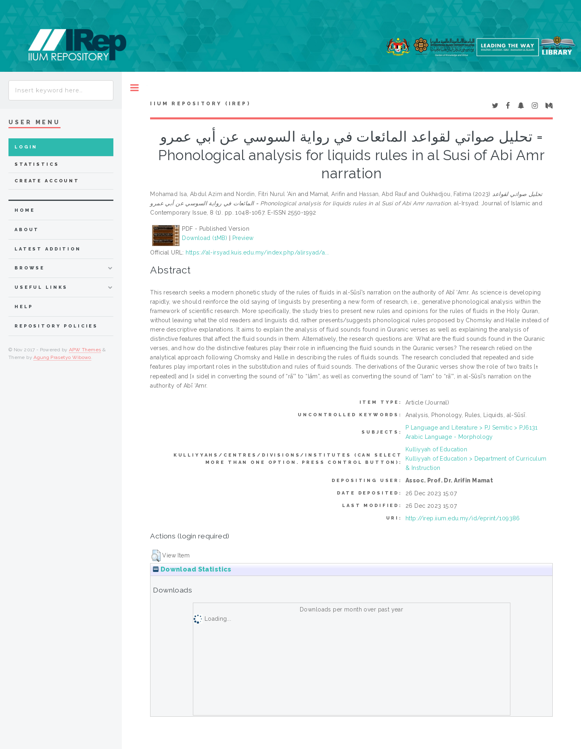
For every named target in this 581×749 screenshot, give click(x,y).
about (27, 229)
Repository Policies (56, 326)
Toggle (134, 88)
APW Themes (85, 350)
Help (24, 306)
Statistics (37, 164)
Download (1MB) (204, 238)
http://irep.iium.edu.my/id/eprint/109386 (462, 518)
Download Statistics (192, 569)
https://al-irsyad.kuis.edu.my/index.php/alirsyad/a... (257, 252)
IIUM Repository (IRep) (200, 103)
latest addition (48, 249)
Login (26, 147)
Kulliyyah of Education (436, 449)
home (25, 210)
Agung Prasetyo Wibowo (62, 357)
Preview (243, 238)
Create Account (47, 181)
